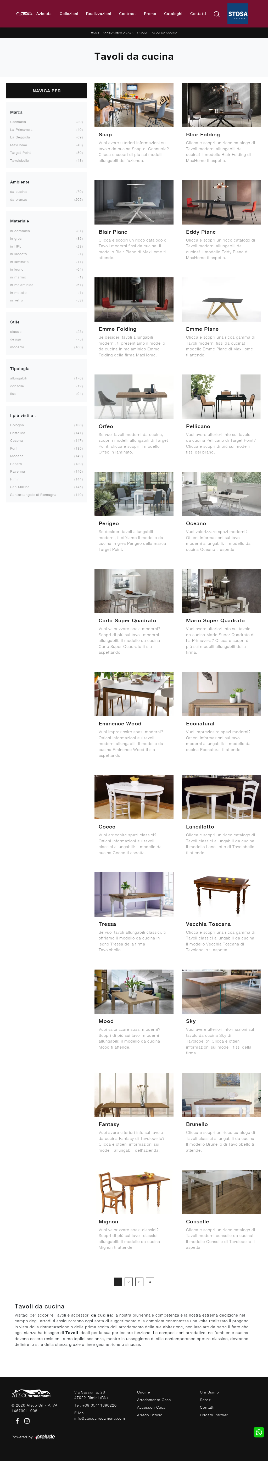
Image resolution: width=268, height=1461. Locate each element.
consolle (17, 386)
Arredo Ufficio (150, 1415)
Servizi (206, 1399)
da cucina (18, 191)
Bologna (17, 425)
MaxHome (18, 145)
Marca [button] (16, 112)
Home (95, 32)
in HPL (15, 246)
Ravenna (17, 471)
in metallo (18, 292)
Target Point (20, 152)
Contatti (198, 14)
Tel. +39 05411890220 (95, 1405)
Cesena (16, 440)
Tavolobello (19, 160)
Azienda (44, 14)
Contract (127, 14)
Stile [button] (15, 322)
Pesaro (16, 464)
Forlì (13, 448)
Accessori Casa (151, 1407)
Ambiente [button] (20, 182)
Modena (17, 456)
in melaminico (22, 285)
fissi (13, 393)
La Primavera (21, 129)
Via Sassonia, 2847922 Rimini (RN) (91, 1395)
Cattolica (17, 433)
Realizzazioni (98, 14)
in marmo (18, 277)
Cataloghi (173, 14)
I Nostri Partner (214, 1415)
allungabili (18, 378)
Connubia (18, 122)
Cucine (143, 1392)
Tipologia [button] (20, 368)
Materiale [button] (19, 221)
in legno (17, 269)
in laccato (18, 254)
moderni (17, 347)
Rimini (15, 479)
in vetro (16, 300)
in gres (16, 238)
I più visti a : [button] (23, 415)
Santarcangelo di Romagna (33, 494)
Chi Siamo (209, 1392)
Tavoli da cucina (163, 32)
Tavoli (142, 32)
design (15, 339)
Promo (150, 14)
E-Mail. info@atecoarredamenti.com (99, 1415)
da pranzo (18, 199)
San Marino (20, 487)
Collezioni (69, 14)
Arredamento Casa (118, 32)
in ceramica (20, 231)
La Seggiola (20, 137)
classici (16, 331)
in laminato (19, 262)
